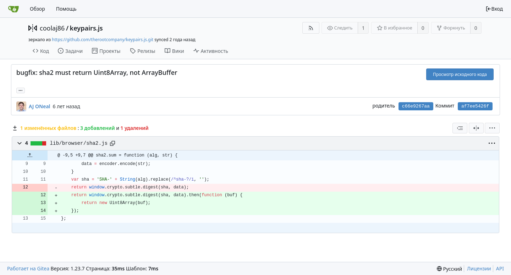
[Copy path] (112, 143)
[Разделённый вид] (476, 128)
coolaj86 (52, 28)
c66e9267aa (416, 106)
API (500, 268)
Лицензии (479, 268)
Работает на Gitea (28, 268)
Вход (494, 8)
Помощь (66, 8)
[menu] (492, 128)
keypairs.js (86, 28)
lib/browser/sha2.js (79, 143)
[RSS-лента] (310, 28)
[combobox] (459, 128)
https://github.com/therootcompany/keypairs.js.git (102, 40)
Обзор (37, 8)
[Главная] (13, 8)
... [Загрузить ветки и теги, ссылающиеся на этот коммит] (20, 90)
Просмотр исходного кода (460, 74)
